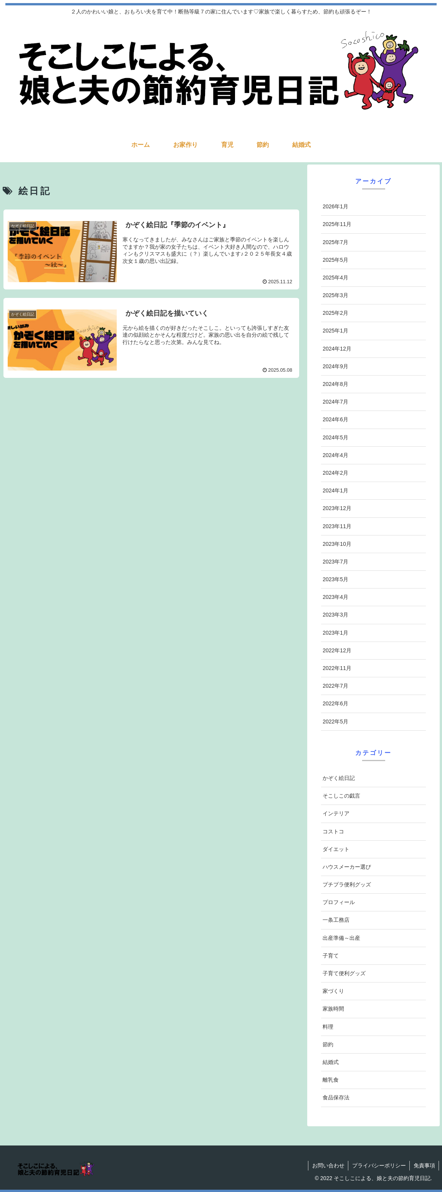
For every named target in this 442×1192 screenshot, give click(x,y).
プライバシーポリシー (378, 1165)
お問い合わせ (327, 1165)
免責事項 (424, 1165)
